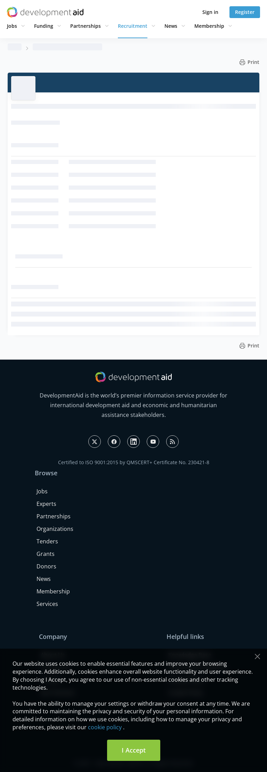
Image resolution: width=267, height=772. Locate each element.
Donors (46, 566)
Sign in (210, 12)
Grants (46, 554)
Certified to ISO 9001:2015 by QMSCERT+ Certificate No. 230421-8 (133, 462)
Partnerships (85, 26)
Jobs (12, 26)
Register (244, 12)
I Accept (134, 750)
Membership (209, 26)
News (170, 26)
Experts (46, 504)
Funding (43, 26)
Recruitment (132, 26)
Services (47, 604)
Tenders (47, 541)
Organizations (55, 529)
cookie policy (105, 727)
